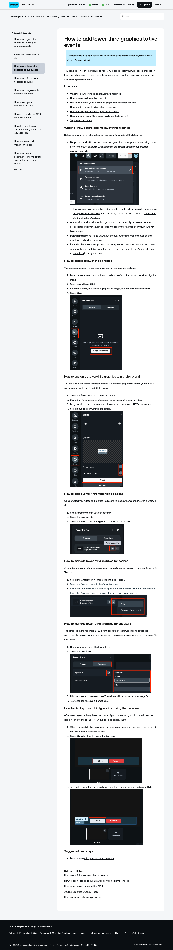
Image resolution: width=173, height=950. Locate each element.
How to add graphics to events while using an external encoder (26, 42)
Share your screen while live (26, 56)
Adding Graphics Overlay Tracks (81, 892)
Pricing (130, 4)
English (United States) (153, 945)
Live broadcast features (91, 16)
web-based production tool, (94, 275)
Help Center (27, 4)
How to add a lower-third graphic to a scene (93, 107)
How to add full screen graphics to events (26, 80)
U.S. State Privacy (72, 944)
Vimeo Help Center (17, 16)
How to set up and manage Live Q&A (24, 104)
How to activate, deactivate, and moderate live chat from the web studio (27, 158)
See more (17, 169)
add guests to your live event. (99, 858)
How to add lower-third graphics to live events (26, 68)
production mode (79, 151)
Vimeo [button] (93, 4)
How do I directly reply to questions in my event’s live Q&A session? (28, 129)
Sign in (158, 4)
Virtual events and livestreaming (44, 16)
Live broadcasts (69, 16)
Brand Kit (93, 388)
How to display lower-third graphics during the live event (99, 116)
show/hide (78, 253)
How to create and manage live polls (24, 143)
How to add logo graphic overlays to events (27, 92)
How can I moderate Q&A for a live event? (27, 115)
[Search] (142, 16)
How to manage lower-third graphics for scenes (94, 112)
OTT (105, 4)
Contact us (119, 4)
